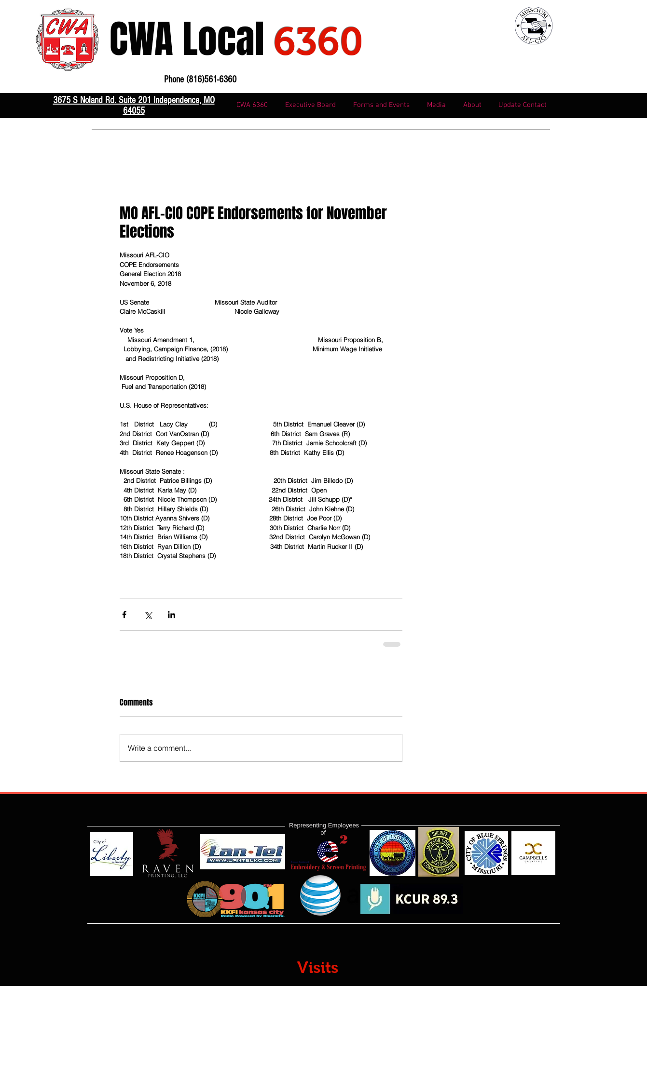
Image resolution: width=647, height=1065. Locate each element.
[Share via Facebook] (124, 614)
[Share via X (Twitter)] (147, 614)
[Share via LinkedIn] (171, 614)
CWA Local (236, 39)
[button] (381, 105)
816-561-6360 (153, 158)
